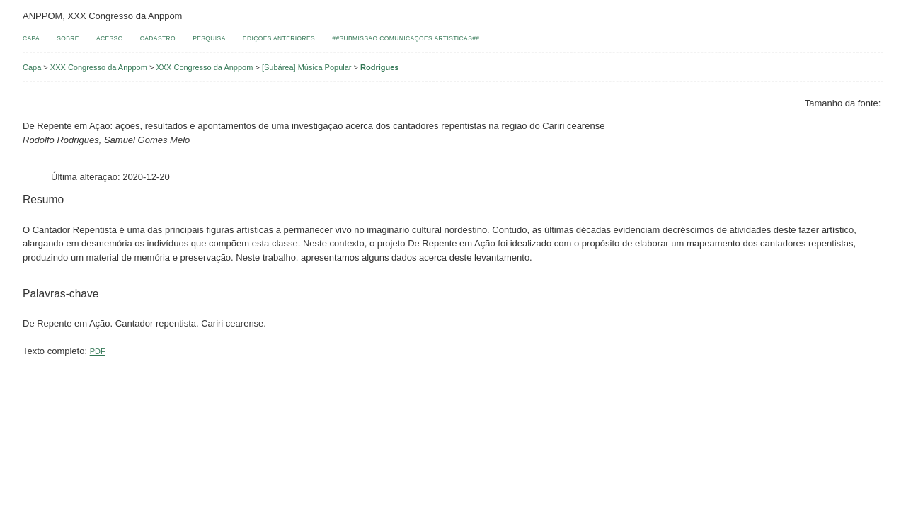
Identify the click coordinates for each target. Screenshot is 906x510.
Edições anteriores (279, 38)
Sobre (68, 38)
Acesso (109, 38)
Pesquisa (209, 38)
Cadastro (158, 38)
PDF (97, 351)
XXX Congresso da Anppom (98, 67)
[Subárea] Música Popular (307, 67)
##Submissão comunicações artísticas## (405, 38)
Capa (31, 38)
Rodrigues (379, 67)
